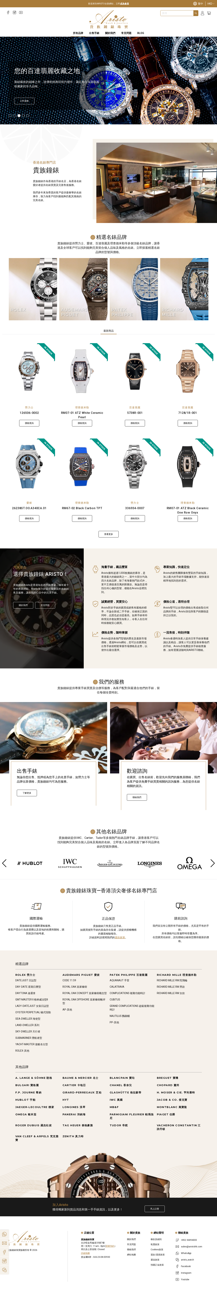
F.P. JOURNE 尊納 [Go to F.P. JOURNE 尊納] (28, 1092)
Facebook (186, 1266)
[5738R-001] (135, 371)
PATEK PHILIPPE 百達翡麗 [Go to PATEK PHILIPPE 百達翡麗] (129, 975)
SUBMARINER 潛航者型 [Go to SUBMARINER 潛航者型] (28, 1037)
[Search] (195, 13)
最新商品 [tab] (108, 330)
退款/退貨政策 (158, 1254)
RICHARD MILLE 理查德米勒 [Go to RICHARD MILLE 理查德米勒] (177, 975)
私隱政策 (155, 1244)
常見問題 (45, 605)
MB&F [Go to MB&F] (114, 1107)
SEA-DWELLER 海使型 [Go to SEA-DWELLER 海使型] (27, 1018)
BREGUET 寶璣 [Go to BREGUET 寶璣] (167, 1078)
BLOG (140, 33)
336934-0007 (134, 508)
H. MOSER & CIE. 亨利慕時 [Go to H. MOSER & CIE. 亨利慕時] (176, 1092)
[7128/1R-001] (187, 371)
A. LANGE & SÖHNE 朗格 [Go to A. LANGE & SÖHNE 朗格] (33, 1078)
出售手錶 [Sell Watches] (94, 33)
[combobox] (177, 13)
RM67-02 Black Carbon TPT (82, 508)
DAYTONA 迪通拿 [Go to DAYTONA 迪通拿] (25, 993)
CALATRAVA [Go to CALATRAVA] (117, 986)
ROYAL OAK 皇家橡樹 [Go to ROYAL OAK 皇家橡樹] (75, 986)
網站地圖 (131, 1254)
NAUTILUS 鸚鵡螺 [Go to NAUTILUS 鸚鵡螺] (120, 1016)
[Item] (10, 115)
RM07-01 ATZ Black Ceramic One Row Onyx (188, 510)
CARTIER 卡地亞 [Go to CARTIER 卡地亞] (74, 1085)
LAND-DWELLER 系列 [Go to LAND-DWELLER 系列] (27, 1025)
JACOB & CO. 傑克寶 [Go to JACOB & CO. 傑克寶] (172, 1099)
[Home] (108, 19)
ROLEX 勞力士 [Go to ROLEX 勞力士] (25, 975)
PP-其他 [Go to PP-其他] (114, 1022)
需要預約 (110, 1246)
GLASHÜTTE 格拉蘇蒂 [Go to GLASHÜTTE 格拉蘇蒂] (125, 1092)
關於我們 (23, 605)
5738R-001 (135, 413)
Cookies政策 (157, 1249)
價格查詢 (29, 423)
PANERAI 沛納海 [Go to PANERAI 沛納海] (74, 1114)
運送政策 (155, 1260)
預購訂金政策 (157, 1265)
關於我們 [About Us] (110, 33)
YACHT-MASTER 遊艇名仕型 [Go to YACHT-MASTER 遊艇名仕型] (31, 1044)
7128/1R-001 (187, 413)
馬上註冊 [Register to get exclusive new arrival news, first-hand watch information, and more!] (154, 1209)
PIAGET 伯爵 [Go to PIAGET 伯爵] (166, 1114)
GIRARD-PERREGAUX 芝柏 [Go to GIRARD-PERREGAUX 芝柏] (82, 1092)
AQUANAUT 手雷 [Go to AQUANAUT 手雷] (119, 980)
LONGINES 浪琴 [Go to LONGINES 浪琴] (74, 1107)
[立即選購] (24, 101)
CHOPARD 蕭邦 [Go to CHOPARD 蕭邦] (168, 1085)
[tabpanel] (108, 440)
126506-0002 (29, 413)
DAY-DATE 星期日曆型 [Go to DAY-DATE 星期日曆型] (28, 986)
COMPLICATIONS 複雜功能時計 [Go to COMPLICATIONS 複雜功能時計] (127, 993)
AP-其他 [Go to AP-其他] (67, 1009)
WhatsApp (186, 1253)
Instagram (186, 1273)
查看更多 (108, 534)
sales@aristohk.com (191, 1246)
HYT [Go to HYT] (66, 1099)
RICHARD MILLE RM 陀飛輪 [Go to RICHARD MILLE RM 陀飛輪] (172, 980)
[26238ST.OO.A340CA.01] (29, 466)
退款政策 (120, 937)
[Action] (4, 1270)
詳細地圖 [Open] (85, 1253)
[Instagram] (14, 12)
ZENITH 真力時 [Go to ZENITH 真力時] (73, 1136)
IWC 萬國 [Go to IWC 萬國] (116, 1099)
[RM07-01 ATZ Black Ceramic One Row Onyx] (187, 466)
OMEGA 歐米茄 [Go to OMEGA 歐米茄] (26, 1114)
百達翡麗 (135, 407)
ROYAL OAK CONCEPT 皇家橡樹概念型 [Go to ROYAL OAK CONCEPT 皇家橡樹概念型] (85, 993)
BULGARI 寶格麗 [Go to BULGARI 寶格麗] (27, 1085)
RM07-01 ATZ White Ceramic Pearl (82, 415)
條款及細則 (156, 1239)
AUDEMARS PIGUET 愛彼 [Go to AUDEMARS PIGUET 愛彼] (81, 975)
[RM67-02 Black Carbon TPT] (82, 466)
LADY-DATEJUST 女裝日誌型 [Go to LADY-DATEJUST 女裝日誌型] (32, 1005)
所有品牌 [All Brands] (78, 33)
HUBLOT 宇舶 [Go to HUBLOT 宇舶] (25, 1099)
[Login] (202, 13)
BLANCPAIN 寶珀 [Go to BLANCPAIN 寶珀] (122, 1078)
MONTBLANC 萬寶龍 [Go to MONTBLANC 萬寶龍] (172, 1107)
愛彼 (29, 502)
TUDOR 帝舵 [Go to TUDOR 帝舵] (119, 1125)
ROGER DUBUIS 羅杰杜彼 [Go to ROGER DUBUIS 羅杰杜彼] (33, 1125)
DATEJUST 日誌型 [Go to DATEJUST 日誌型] (25, 980)
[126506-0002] (29, 371)
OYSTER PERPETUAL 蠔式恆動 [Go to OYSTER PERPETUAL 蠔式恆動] (33, 1012)
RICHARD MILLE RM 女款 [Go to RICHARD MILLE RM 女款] (171, 993)
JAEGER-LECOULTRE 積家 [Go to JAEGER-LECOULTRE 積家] (34, 1107)
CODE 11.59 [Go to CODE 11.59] (69, 980)
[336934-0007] (135, 466)
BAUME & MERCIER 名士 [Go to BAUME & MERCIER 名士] (81, 1078)
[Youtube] (21, 12)
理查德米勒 (82, 407)
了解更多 (26, 793)
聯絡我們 (137, 797)
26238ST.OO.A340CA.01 (29, 508)
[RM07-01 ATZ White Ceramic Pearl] (82, 371)
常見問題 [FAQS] (126, 33)
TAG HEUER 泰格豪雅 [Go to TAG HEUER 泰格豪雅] (78, 1125)
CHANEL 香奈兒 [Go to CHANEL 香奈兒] (121, 1085)
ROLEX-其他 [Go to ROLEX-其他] (22, 1050)
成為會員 (124, 3)
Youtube (185, 1279)
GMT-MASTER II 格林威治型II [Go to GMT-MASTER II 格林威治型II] (31, 999)
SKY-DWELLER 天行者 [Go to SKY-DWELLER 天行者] (27, 1031)
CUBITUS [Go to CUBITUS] (115, 999)
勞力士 (29, 407)
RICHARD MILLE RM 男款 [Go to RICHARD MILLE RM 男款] (171, 986)
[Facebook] (8, 12)
